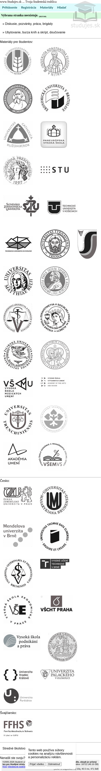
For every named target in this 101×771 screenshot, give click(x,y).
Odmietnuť (54, 764)
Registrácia (28, 7)
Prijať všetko (37, 764)
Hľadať (61, 7)
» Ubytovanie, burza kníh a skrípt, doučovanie (34, 32)
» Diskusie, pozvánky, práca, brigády (28, 23)
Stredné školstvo (14, 748)
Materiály (46, 7)
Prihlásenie (9, 7)
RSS (5, 766)
